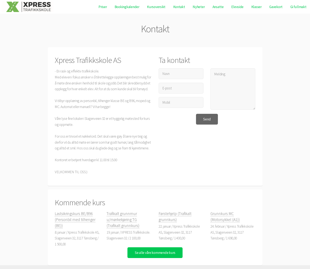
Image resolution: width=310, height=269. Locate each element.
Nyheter (199, 7)
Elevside (237, 7)
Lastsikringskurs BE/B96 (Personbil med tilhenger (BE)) (75, 219)
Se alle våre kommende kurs (155, 252)
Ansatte (218, 7)
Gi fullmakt (298, 7)
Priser (103, 7)
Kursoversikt (156, 7)
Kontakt (179, 7)
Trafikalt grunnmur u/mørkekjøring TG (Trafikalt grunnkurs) (123, 219)
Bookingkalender (127, 7)
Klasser (256, 7)
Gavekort (276, 7)
